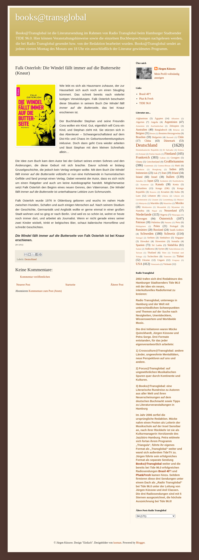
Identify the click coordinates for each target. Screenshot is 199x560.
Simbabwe (165, 237)
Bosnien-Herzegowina (169, 133)
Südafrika (172, 245)
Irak (155, 173)
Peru (178, 222)
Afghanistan (142, 118)
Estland (142, 154)
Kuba (177, 192)
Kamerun (145, 184)
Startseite (70, 284)
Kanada (160, 184)
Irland (175, 172)
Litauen (155, 199)
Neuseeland (170, 210)
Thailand (152, 252)
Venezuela (155, 264)
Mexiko (179, 203)
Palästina (155, 222)
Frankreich (143, 157)
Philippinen (141, 226)
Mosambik (161, 207)
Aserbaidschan (157, 126)
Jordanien (164, 181)
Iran (164, 172)
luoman (117, 542)
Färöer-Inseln (155, 154)
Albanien (175, 118)
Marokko (154, 203)
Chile (181, 137)
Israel (154, 177)
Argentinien (171, 122)
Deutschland (30, 259)
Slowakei (144, 241)
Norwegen (141, 218)
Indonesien (142, 172)
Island (139, 177)
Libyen (177, 196)
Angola (154, 122)
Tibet (164, 252)
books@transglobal (50, 17)
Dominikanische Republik (147, 150)
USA (139, 264)
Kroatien (165, 192)
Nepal (154, 211)
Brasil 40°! (145, 94)
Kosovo (153, 192)
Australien (141, 129)
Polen (157, 226)
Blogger (140, 542)
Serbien (151, 237)
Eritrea (181, 150)
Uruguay (175, 260)
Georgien (175, 157)
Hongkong (156, 169)
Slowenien (160, 241)
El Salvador (168, 150)
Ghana (139, 161)
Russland (158, 229)
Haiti (177, 165)
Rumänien (141, 229)
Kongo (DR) (163, 188)
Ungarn (161, 260)
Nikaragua (176, 215)
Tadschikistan (174, 249)
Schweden (146, 233)
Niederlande (144, 214)
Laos (138, 195)
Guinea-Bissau (164, 165)
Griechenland (153, 161)
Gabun (163, 158)
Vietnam (167, 264)
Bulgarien (157, 137)
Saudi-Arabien (177, 230)
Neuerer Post (23, 284)
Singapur (179, 237)
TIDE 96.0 (145, 103)
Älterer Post (117, 284)
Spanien (140, 245)
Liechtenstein (141, 199)
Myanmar (175, 207)
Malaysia (143, 203)
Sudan (138, 249)
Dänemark (169, 140)
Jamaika (139, 181)
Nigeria (163, 214)
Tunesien (167, 256)
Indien (173, 169)
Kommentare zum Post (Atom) (45, 291)
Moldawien (147, 207)
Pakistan (140, 222)
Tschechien (152, 256)
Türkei (180, 256)
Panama (168, 222)
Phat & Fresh (146, 98)
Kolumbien (141, 188)
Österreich (166, 218)
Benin (152, 133)
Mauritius (167, 203)
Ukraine (146, 260)
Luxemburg (168, 199)
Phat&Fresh (143, 475)
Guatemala (148, 165)
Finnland (170, 153)
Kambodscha (178, 181)
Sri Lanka (157, 245)
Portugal (174, 226)
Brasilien (141, 137)
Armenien (140, 126)
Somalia (175, 241)
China (147, 140)
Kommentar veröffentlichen (35, 276)
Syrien (161, 248)
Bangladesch (161, 129)
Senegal (139, 238)
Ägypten (159, 118)
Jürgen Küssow (167, 68)
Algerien (140, 122)
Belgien (140, 133)
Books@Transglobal (149, 463)
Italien (170, 177)
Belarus (176, 130)
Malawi (180, 199)
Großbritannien (174, 161)
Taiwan (139, 252)
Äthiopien (174, 126)
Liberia (165, 196)
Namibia (140, 210)
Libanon (152, 195)
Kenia (176, 184)
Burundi (170, 137)
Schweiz (169, 233)
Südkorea (149, 248)
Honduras (140, 169)
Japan (150, 180)
